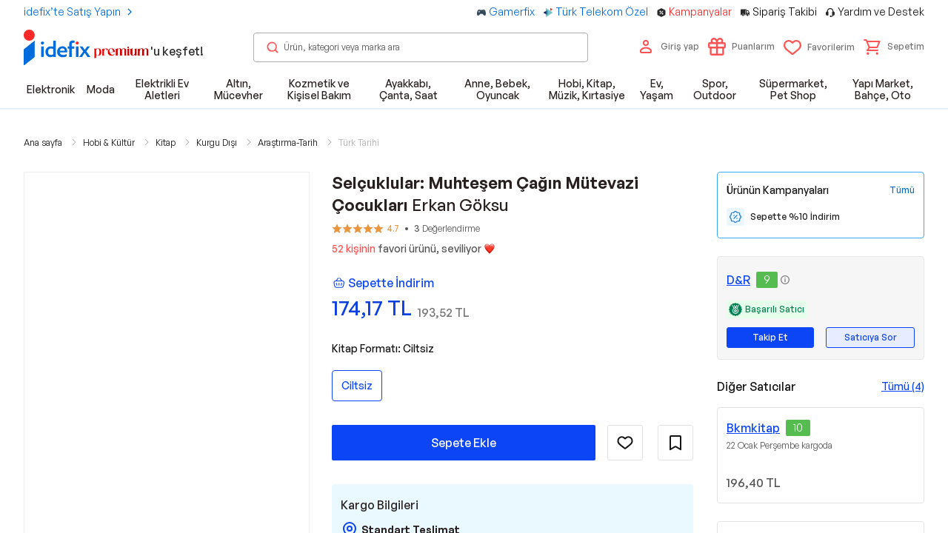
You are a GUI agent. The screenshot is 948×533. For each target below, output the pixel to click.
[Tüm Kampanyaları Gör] (902, 190)
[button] (894, 47)
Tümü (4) (902, 386)
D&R (738, 280)
